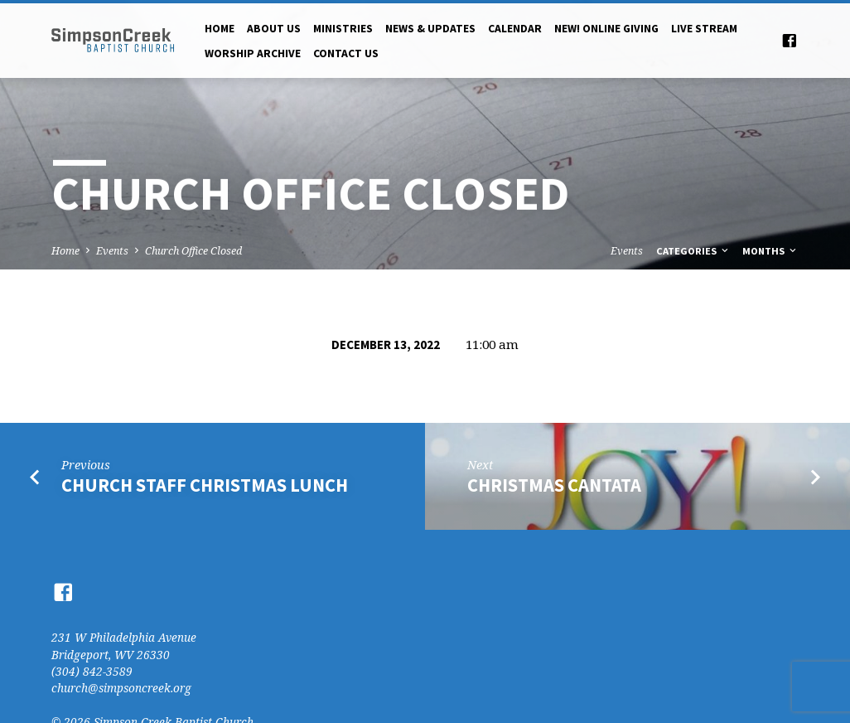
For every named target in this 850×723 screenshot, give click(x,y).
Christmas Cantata (554, 485)
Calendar (515, 29)
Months (770, 251)
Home (219, 29)
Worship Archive (253, 53)
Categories (693, 251)
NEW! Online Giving (606, 29)
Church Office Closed (193, 251)
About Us (274, 29)
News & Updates (430, 29)
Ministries (343, 29)
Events (112, 251)
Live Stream (704, 29)
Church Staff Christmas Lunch (204, 485)
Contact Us (346, 53)
